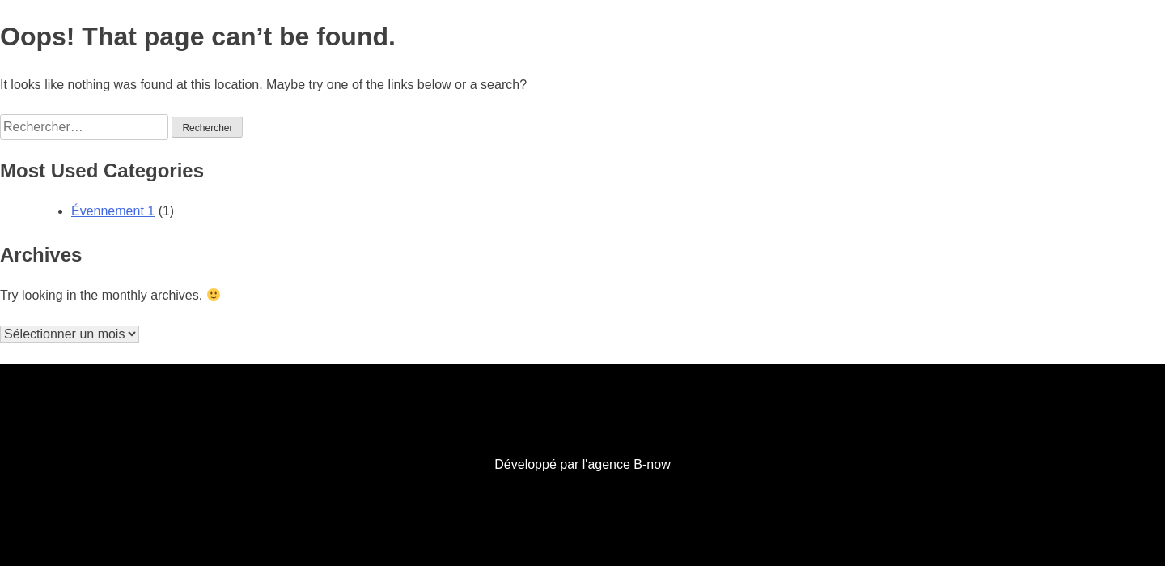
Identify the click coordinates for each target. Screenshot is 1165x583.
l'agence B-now (626, 464)
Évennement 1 (113, 211)
